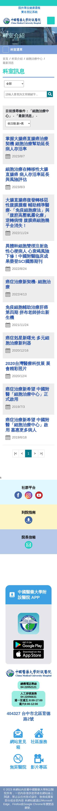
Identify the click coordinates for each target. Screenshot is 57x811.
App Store (28, 654)
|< (15, 453)
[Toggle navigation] (51, 20)
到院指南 (28, 520)
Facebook (18, 495)
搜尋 (50, 94)
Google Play (28, 644)
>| (41, 453)
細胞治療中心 (34, 58)
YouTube (39, 495)
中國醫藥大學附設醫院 (28, 673)
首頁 (5, 58)
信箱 (28, 545)
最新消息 (8, 62)
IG (28, 495)
